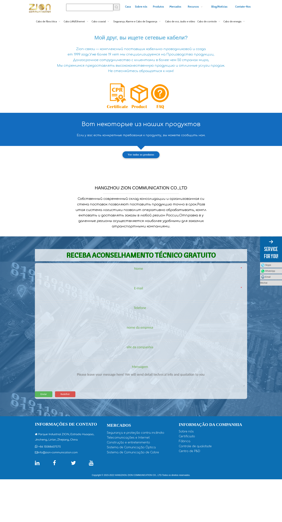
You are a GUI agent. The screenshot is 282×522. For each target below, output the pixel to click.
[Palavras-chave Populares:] (116, 7)
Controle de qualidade (195, 488)
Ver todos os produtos (141, 154)
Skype (268, 265)
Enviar (43, 436)
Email (267, 277)
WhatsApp (270, 271)
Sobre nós (186, 474)
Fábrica (184, 484)
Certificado (187, 479)
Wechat (263, 283)
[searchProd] (89, 7)
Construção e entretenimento (128, 485)
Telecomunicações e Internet (128, 480)
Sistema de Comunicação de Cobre (133, 495)
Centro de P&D (189, 494)
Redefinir (65, 436)
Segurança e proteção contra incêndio (135, 475)
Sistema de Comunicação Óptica (131, 490)
